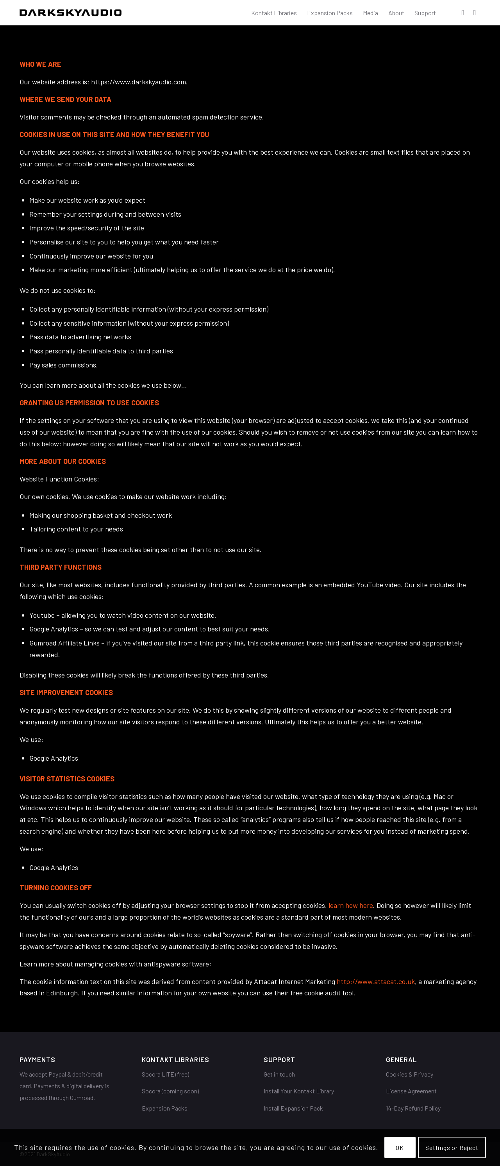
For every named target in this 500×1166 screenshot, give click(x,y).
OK (400, 1147)
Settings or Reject (451, 1147)
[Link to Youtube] (474, 12)
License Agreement (411, 1091)
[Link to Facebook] (463, 12)
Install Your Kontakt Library (299, 1091)
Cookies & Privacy (409, 1074)
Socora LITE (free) (165, 1074)
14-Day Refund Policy (413, 1108)
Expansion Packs (165, 1108)
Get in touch (279, 1074)
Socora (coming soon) (170, 1091)
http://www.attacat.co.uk (376, 981)
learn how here (351, 905)
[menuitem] (274, 12)
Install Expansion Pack (293, 1108)
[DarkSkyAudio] (70, 12)
